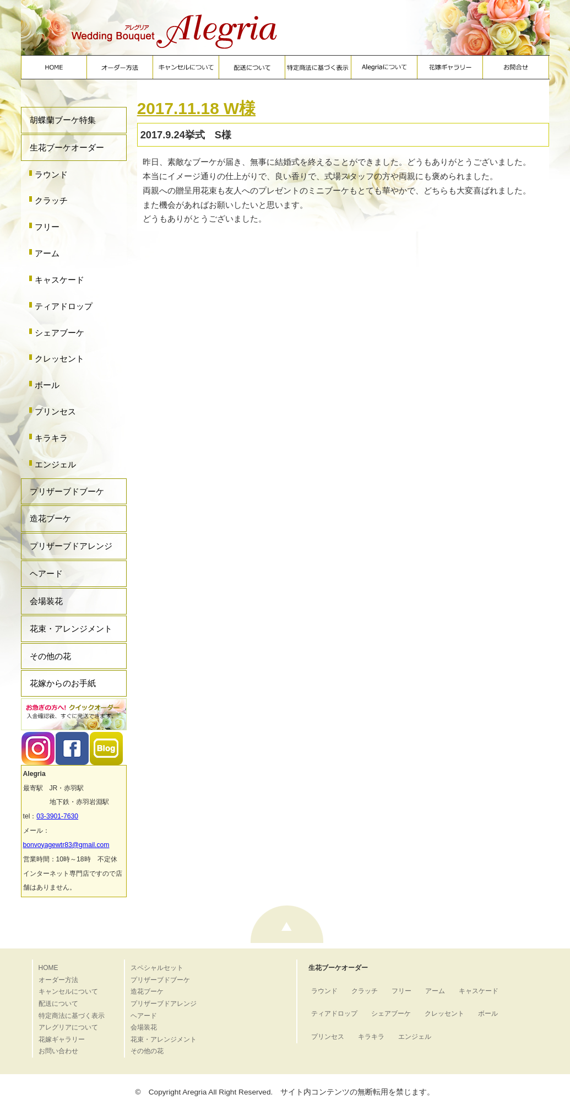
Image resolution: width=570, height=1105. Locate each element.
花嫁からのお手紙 (63, 683)
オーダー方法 (58, 980)
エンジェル (55, 464)
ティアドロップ (64, 306)
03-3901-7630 (57, 816)
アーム (47, 253)
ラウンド (51, 174)
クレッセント (59, 358)
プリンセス (55, 411)
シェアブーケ (59, 332)
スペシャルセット (157, 968)
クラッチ (51, 200)
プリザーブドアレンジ (71, 546)
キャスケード (59, 279)
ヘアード (46, 573)
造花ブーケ (50, 518)
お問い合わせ (58, 1051)
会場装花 (46, 601)
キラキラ (51, 438)
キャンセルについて (68, 991)
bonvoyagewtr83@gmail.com (66, 845)
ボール (47, 385)
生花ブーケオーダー (67, 147)
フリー (47, 226)
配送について (58, 1003)
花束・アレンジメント (71, 628)
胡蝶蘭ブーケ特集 (63, 120)
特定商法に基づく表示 (72, 1016)
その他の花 (50, 656)
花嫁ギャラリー (62, 1039)
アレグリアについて (68, 1027)
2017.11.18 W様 (196, 108)
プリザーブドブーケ (67, 491)
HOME (48, 968)
